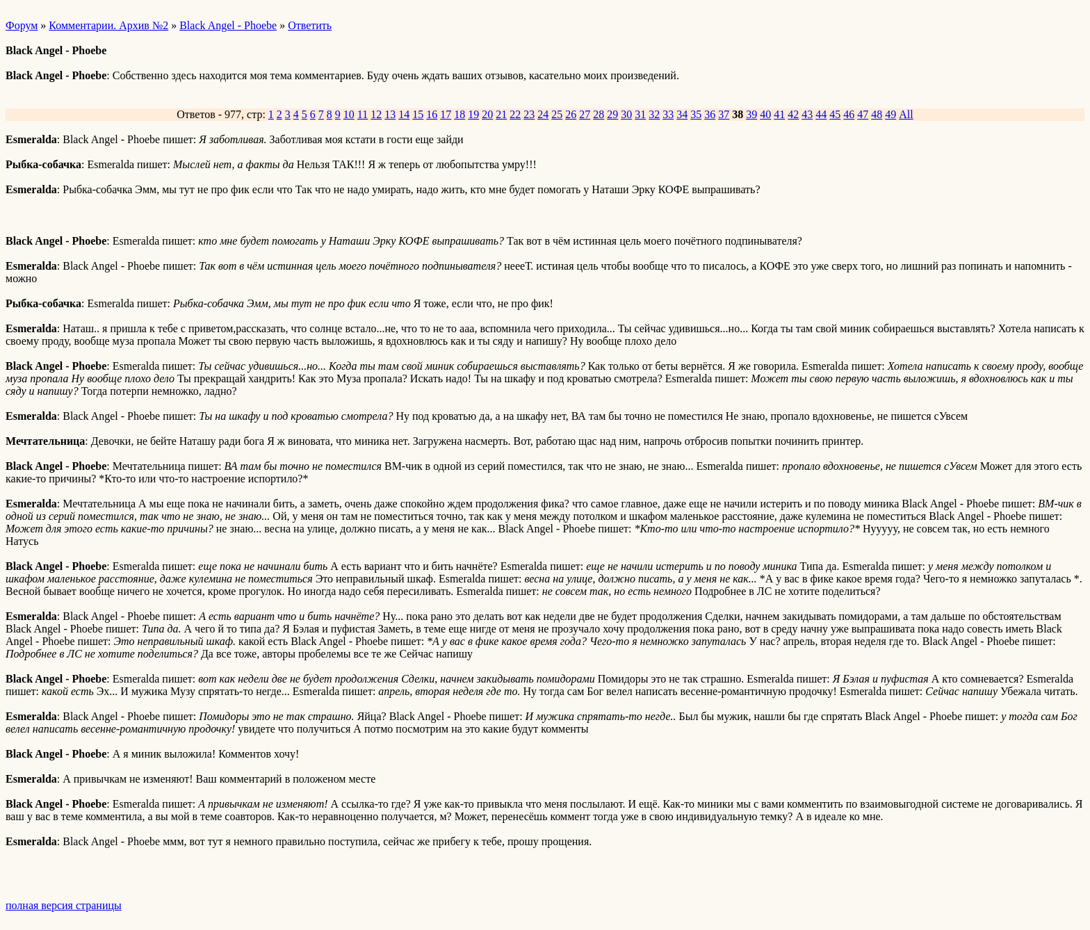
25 (556, 114)
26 (570, 114)
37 (723, 114)
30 (626, 114)
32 (654, 114)
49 (890, 114)
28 (598, 114)
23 (529, 114)
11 (362, 114)
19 (473, 114)
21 (501, 114)
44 (821, 114)
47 (862, 114)
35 (695, 114)
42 (793, 114)
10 (349, 114)
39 (751, 114)
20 (487, 114)
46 (848, 114)
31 (640, 114)
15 (417, 114)
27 (584, 114)
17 (445, 114)
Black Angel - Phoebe (228, 25)
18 (459, 114)
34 (682, 114)
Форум (22, 25)
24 (542, 114)
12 (376, 114)
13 (390, 114)
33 (668, 114)
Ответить (310, 25)
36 (709, 114)
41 (779, 114)
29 (612, 114)
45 (834, 114)
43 (807, 114)
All (906, 114)
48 (876, 114)
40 (765, 114)
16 (431, 114)
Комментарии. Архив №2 (108, 25)
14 (403, 114)
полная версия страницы (64, 905)
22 (515, 114)
